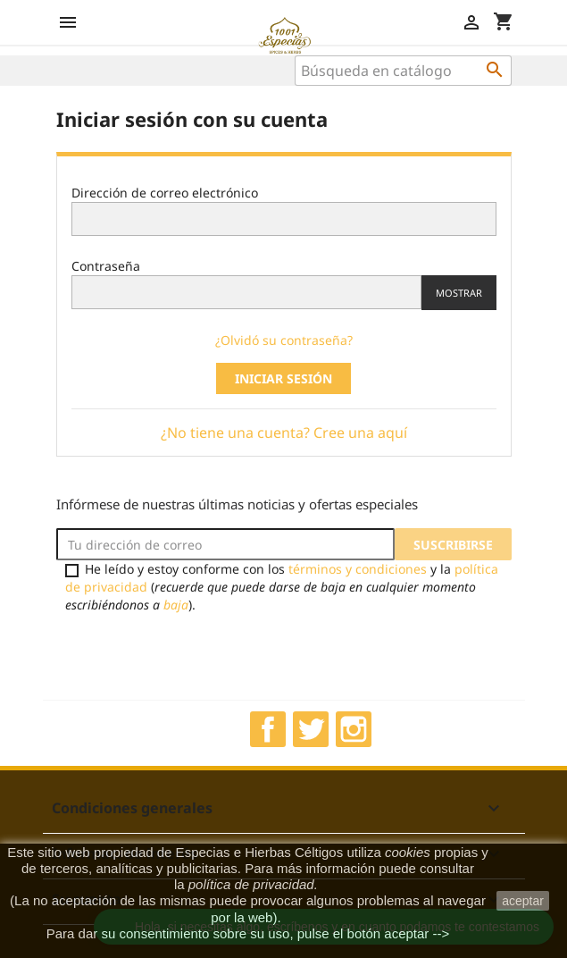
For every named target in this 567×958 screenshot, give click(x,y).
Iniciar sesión (283, 378)
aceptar (523, 901)
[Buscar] (403, 70)
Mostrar (459, 292)
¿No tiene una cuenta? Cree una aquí (284, 432)
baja (175, 604)
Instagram (353, 729)
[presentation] (205, 656)
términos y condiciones (357, 568)
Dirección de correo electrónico (164, 192)
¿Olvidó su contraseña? (284, 340)
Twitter (311, 729)
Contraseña (105, 265)
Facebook (268, 729)
